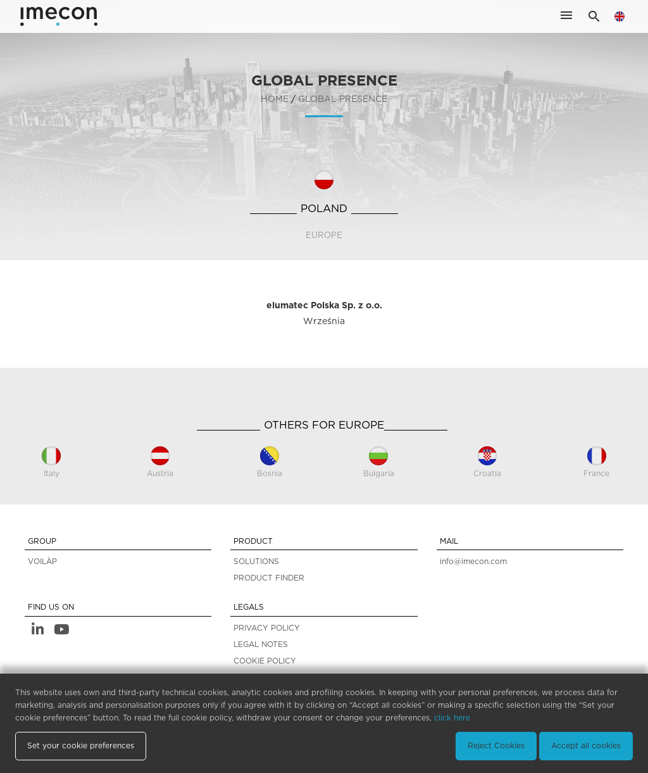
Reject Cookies (496, 746)
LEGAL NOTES (261, 644)
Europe (324, 235)
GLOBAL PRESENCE (342, 99)
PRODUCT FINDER (269, 578)
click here (452, 718)
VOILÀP (42, 561)
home (275, 99)
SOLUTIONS (256, 561)
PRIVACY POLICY (267, 628)
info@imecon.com (473, 561)
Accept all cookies (586, 746)
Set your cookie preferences (80, 746)
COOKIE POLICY (265, 661)
